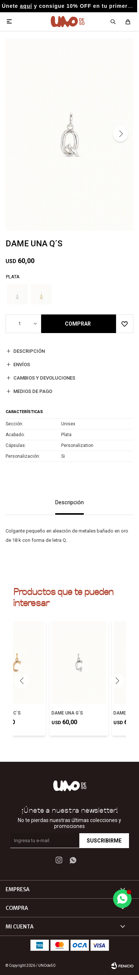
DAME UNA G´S (67, 713)
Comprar (78, 324)
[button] (120, 134)
